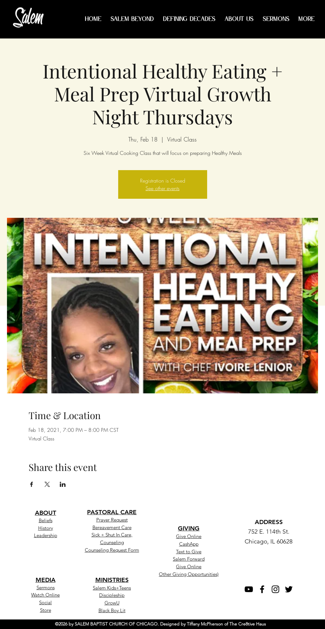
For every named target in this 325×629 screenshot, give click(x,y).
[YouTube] (249, 589)
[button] (189, 551)
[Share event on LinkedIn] (63, 484)
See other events (162, 188)
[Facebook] (262, 589)
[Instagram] (275, 589)
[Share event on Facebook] (32, 484)
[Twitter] (289, 589)
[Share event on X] (47, 484)
